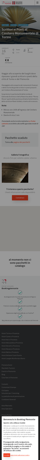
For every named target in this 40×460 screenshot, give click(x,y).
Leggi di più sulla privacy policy (20, 455)
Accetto (6, 455)
